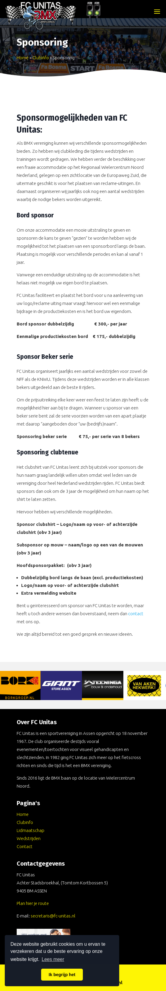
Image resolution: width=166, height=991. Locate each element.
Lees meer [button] (53, 959)
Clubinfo (40, 57)
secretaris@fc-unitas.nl (53, 915)
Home (23, 57)
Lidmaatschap (30, 830)
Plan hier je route (33, 903)
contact (135, 613)
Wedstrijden (29, 838)
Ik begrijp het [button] (62, 974)
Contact (24, 846)
